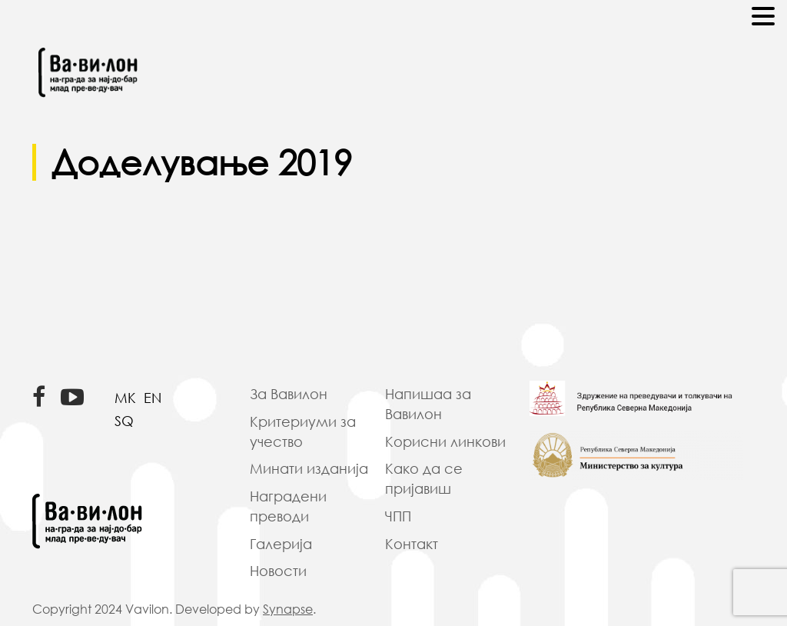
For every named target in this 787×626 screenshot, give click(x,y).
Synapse (288, 609)
